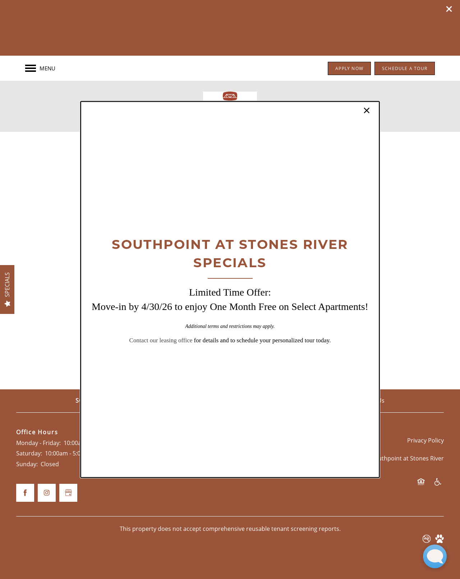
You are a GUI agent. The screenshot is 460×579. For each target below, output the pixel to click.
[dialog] (230, 289)
